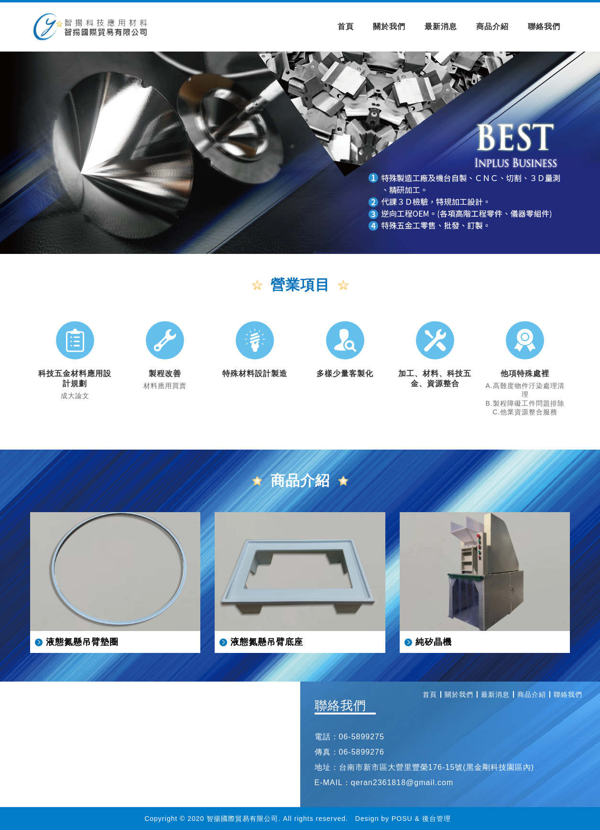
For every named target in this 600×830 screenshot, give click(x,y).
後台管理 (436, 818)
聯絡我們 (544, 26)
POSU (402, 818)
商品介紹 (492, 26)
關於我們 (389, 26)
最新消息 (441, 26)
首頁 (346, 26)
